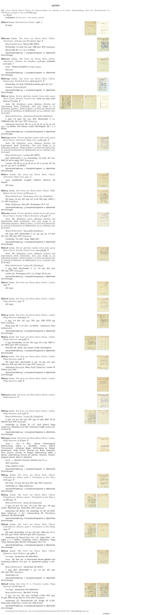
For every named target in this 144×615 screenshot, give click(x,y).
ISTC (44, 47)
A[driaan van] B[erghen (24, 41)
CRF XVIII (46, 320)
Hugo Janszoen (10, 301)
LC (33, 273)
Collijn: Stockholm (9, 508)
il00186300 (10, 323)
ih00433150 (18, 270)
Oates (23, 508)
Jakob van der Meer (13, 193)
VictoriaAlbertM (19, 87)
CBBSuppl (5, 121)
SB (28, 511)
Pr (38, 419)
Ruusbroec (19, 124)
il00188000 (41, 534)
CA (15, 119)
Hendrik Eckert (22, 81)
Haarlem (8, 553)
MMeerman (16, 204)
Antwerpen (8, 41)
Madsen (4, 421)
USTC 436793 (35, 67)
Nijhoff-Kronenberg (32, 84)
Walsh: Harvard (20, 534)
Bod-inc (21, 364)
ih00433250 (26, 236)
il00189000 (23, 345)
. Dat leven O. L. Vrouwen (25, 584)
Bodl (10, 369)
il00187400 (40, 364)
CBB (34, 47)
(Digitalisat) (38, 116)
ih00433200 (29, 160)
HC (6, 185)
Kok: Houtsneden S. (42, 119)
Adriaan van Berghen (25, 61)
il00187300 (21, 421)
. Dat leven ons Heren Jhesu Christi (33, 38)
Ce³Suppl (34, 595)
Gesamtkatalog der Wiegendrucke (16, 611)
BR (27, 537)
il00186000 (13, 201)
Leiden (52, 282)
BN (11, 70)
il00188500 (50, 47)
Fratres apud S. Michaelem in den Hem (36, 477)
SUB (22, 427)
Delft (52, 190)
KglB (13, 326)
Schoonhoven (9, 477)
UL (17, 424)
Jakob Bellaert (19, 553)
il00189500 (40, 597)
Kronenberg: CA (12, 47)
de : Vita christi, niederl (25, 17)
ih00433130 (32, 121)
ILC (25, 47)
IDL (41, 199)
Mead (7, 345)
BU (13, 273)
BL (15, 163)
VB (49, 505)
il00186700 (47, 483)
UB (17, 537)
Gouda (20, 98)
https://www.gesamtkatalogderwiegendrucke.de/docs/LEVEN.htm (49, 611)
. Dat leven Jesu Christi (22, 22)
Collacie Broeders (31, 216)
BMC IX (4, 160)
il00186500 (18, 572)
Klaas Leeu (31, 140)
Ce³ (16, 121)
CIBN (50, 199)
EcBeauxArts (6, 328)
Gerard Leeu (30, 98)
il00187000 (40, 508)
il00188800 (14, 463)
